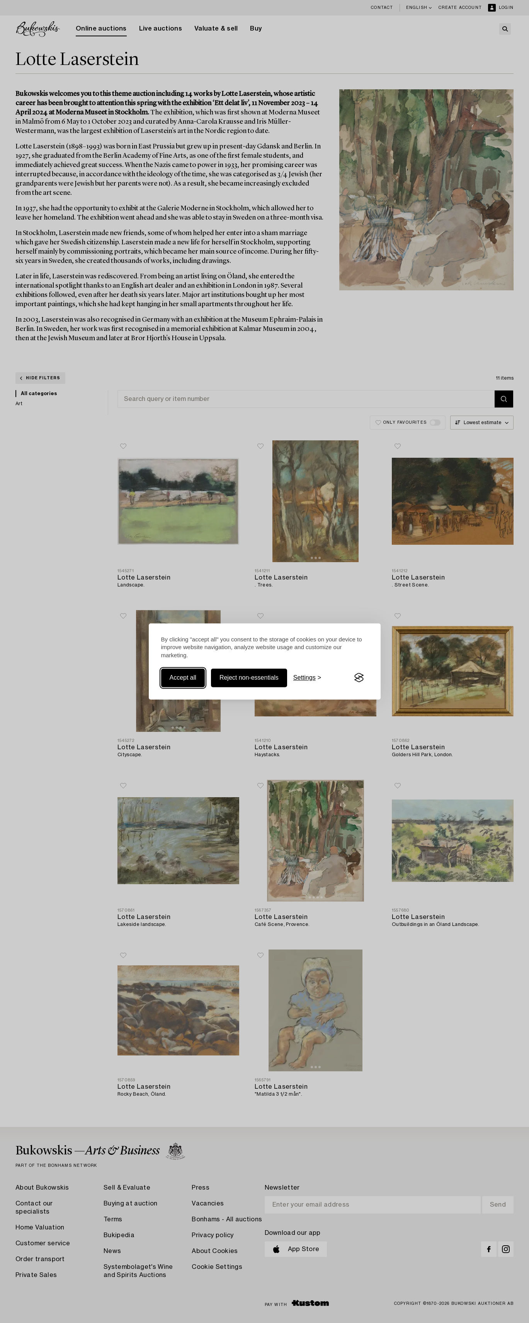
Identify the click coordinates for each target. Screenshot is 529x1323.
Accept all (183, 677)
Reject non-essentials (249, 677)
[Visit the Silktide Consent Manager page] (359, 677)
